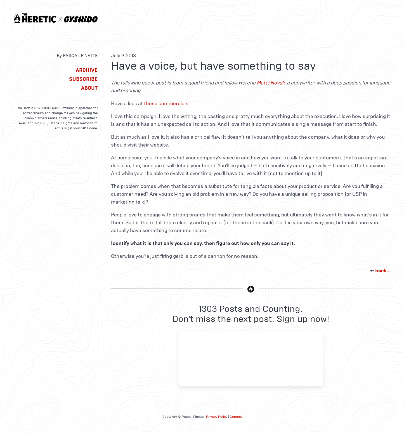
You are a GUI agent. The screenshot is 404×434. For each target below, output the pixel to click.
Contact (236, 417)
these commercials (166, 103)
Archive (87, 70)
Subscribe (83, 79)
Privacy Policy (216, 417)
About (89, 88)
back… (383, 271)
